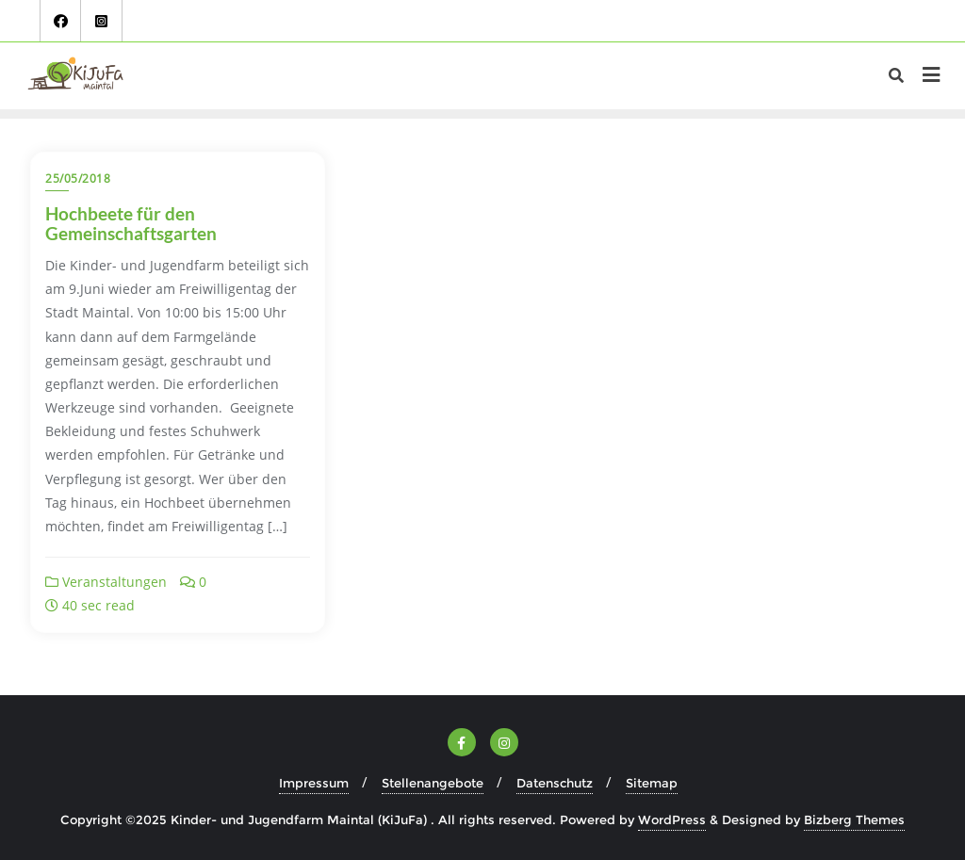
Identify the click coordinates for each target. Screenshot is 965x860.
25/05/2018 (77, 178)
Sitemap (652, 782)
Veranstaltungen (106, 582)
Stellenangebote (432, 782)
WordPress (672, 819)
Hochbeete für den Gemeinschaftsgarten (131, 223)
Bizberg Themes (854, 819)
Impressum (314, 782)
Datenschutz (554, 782)
